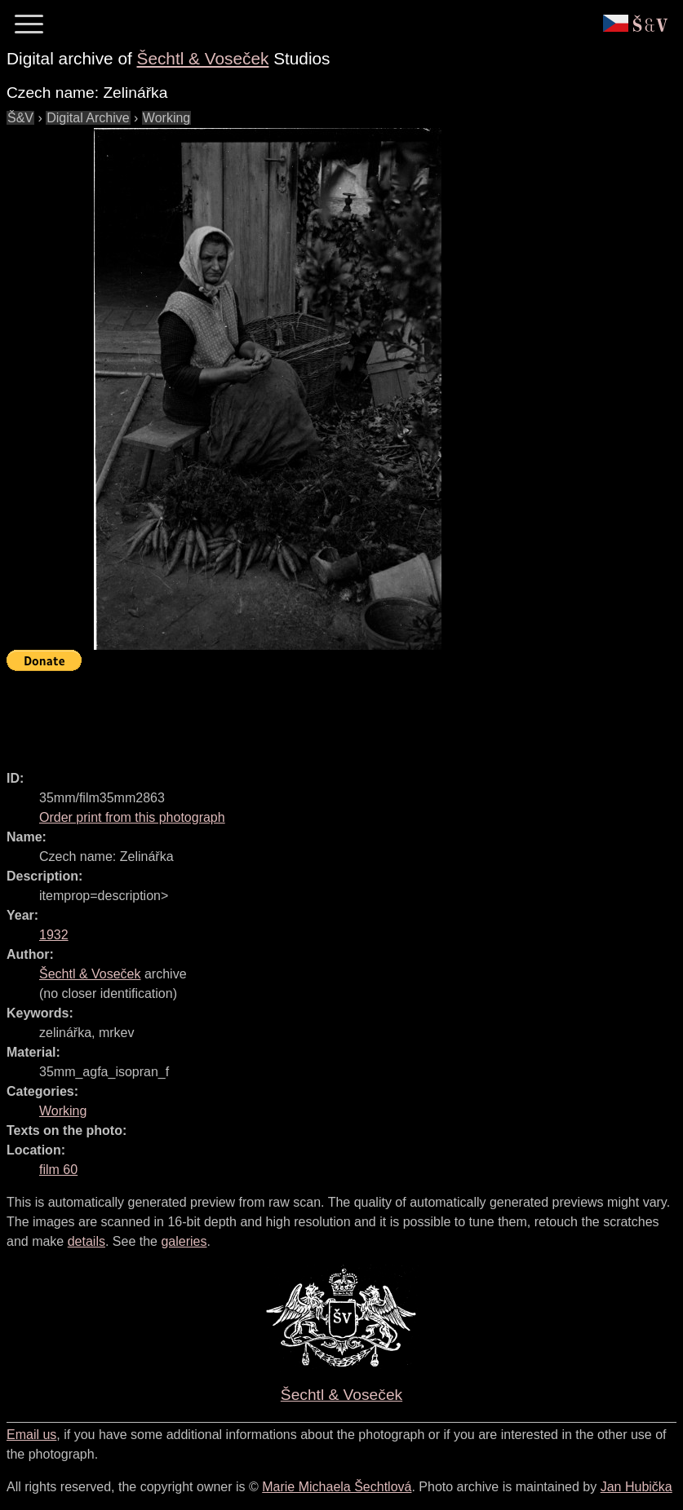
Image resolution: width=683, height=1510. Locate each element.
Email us (31, 1435)
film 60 (58, 1170)
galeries (183, 1241)
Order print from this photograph (132, 817)
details (86, 1241)
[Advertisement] (304, 713)
